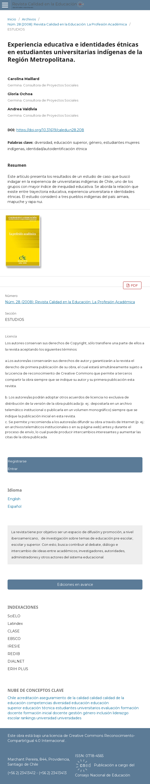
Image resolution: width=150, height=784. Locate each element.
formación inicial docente (45, 713)
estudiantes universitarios (78, 708)
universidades (69, 718)
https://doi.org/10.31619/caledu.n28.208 (50, 130)
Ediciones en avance (75, 584)
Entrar (13, 469)
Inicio (12, 19)
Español (14, 506)
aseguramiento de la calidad (64, 698)
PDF (134, 285)
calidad (96, 698)
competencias (39, 703)
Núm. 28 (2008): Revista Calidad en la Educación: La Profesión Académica (67, 24)
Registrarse (17, 461)
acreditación (28, 698)
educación (80, 703)
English (14, 499)
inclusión (104, 713)
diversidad (61, 703)
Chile (12, 698)
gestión (75, 713)
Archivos (29, 19)
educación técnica (39, 708)
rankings (28, 718)
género (89, 713)
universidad (46, 718)
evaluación (110, 708)
